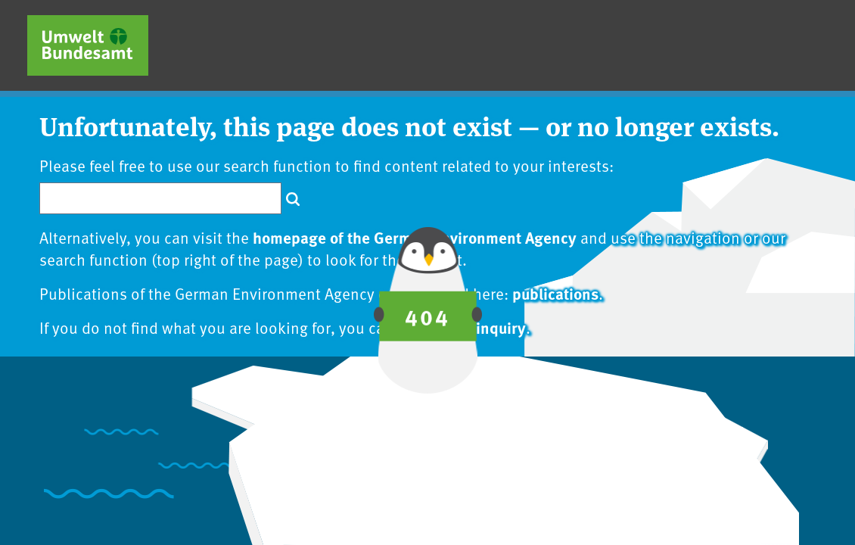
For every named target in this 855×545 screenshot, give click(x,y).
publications (555, 293)
